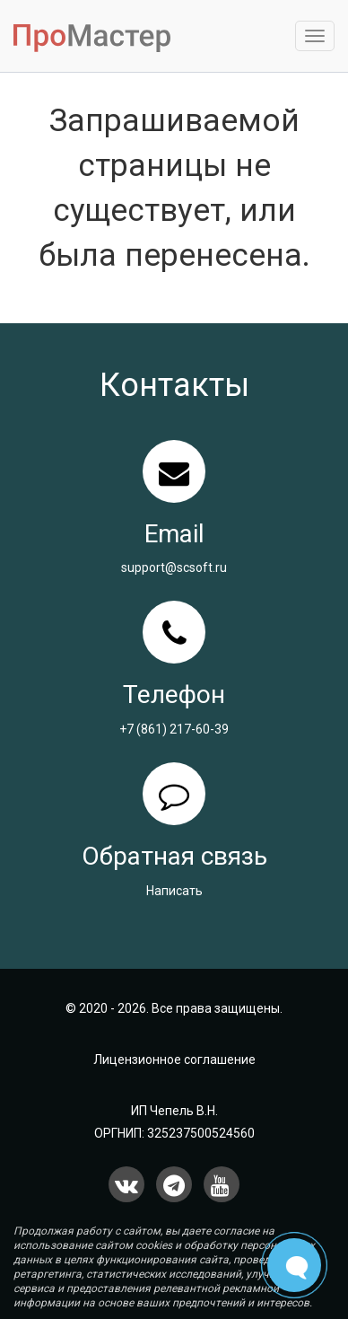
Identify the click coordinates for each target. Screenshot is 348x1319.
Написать (174, 891)
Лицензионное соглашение (174, 1059)
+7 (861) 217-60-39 (174, 729)
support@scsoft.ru (174, 567)
